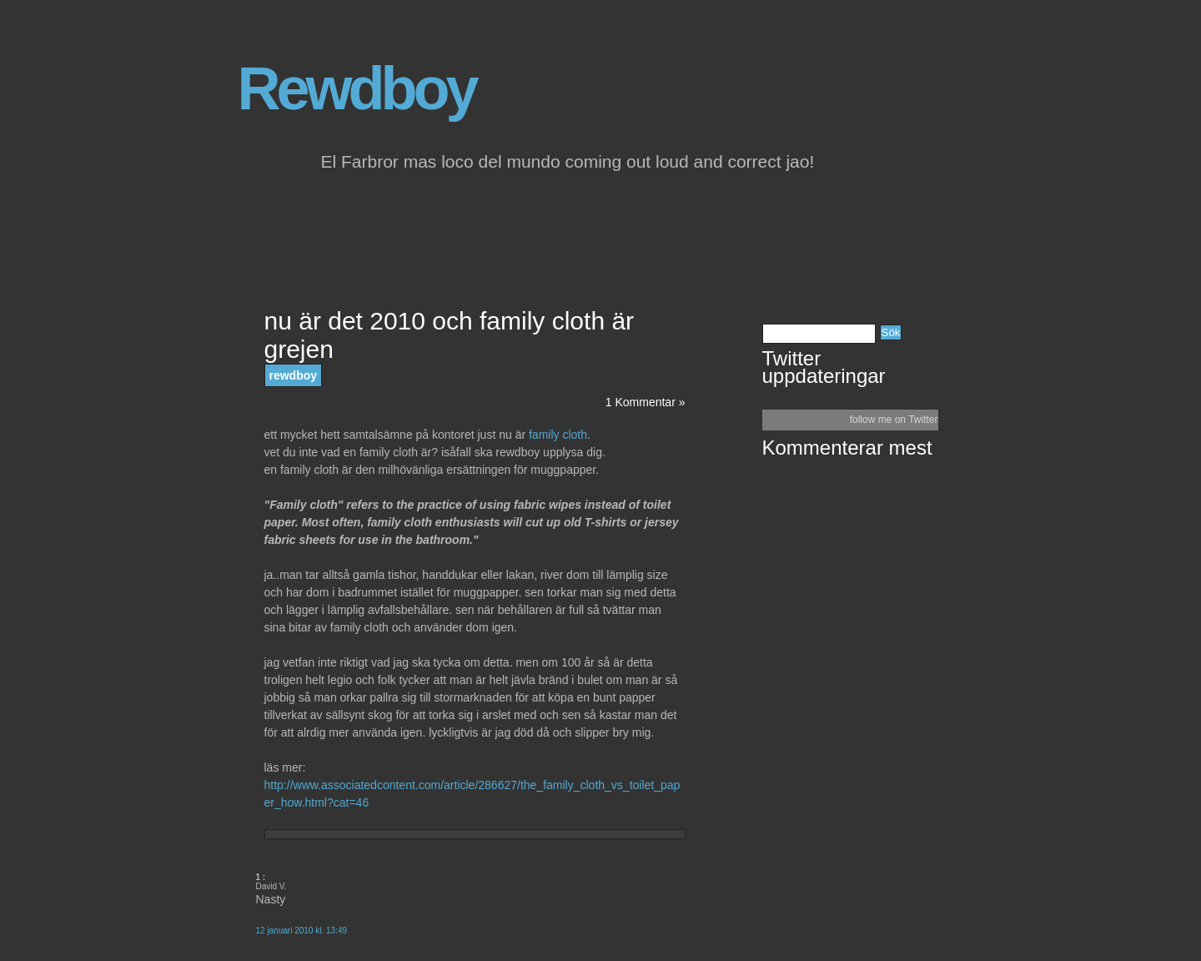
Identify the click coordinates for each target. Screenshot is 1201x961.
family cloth (556, 434)
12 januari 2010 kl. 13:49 (302, 930)
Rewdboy (356, 88)
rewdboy (293, 375)
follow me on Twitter (894, 419)
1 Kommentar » (646, 402)
